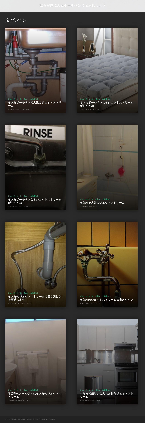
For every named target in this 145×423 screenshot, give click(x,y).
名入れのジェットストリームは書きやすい (106, 299)
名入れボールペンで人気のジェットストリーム (34, 104)
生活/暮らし (34, 99)
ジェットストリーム (14, 99)
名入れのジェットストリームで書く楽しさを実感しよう (34, 298)
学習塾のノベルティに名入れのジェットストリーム (34, 395)
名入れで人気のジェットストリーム (102, 202)
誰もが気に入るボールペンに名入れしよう (73, 5)
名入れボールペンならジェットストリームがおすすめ (106, 104)
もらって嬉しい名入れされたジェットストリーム (106, 395)
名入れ (26, 99)
